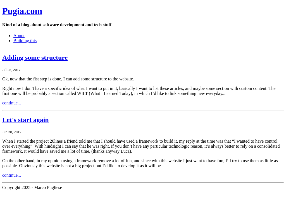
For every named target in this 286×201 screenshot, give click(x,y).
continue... (11, 102)
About (19, 35)
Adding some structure (35, 57)
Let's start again (25, 119)
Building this (25, 40)
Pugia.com (22, 11)
